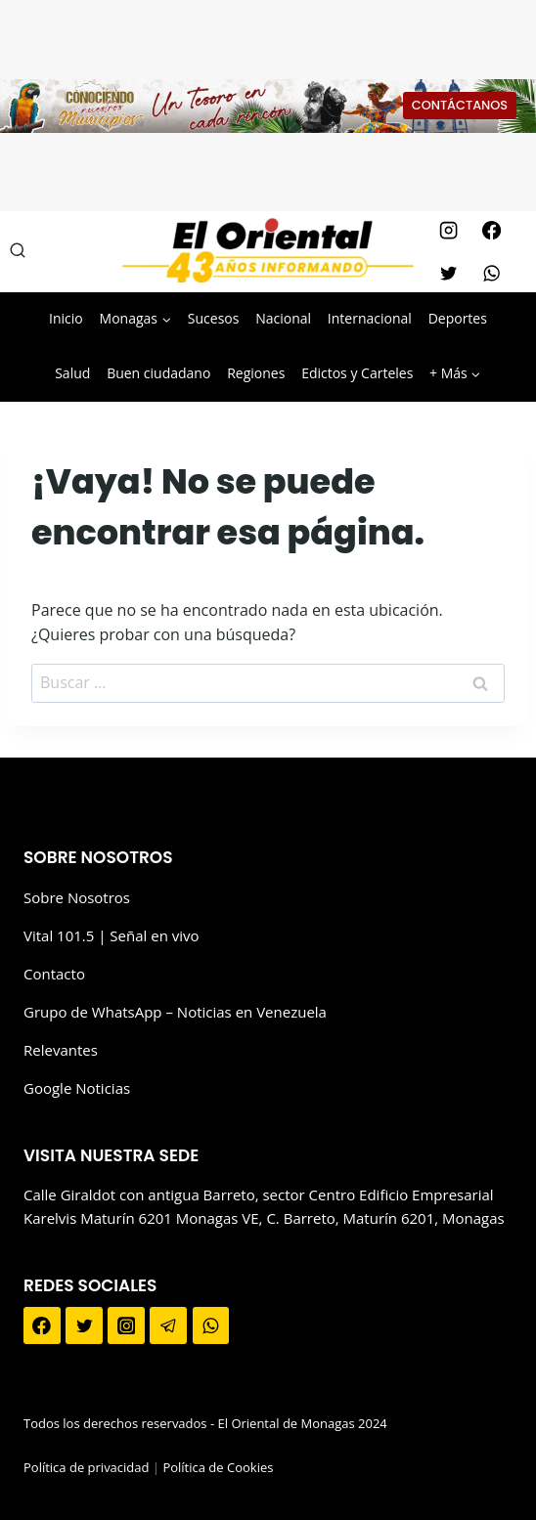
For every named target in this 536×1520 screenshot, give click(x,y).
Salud (72, 373)
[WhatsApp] (491, 272)
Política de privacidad (86, 1467)
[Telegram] (168, 1325)
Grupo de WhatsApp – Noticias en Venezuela (175, 1011)
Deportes (457, 318)
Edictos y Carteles (357, 373)
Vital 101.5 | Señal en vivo (111, 935)
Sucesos (214, 318)
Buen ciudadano (158, 373)
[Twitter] (448, 272)
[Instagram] (448, 229)
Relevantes (60, 1050)
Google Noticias (76, 1088)
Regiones (256, 373)
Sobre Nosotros (76, 897)
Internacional (370, 318)
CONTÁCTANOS (460, 105)
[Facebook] (491, 229)
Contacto (54, 973)
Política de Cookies (217, 1467)
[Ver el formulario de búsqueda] (17, 251)
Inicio (66, 318)
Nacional (283, 318)
